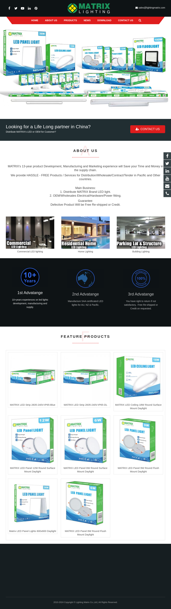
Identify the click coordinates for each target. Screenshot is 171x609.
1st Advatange (30, 295)
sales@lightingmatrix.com (151, 7)
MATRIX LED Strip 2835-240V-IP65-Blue (32, 404)
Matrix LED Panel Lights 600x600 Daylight (32, 531)
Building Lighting (141, 251)
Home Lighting (85, 251)
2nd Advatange (85, 299)
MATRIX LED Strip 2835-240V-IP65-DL (85, 404)
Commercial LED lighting (30, 251)
